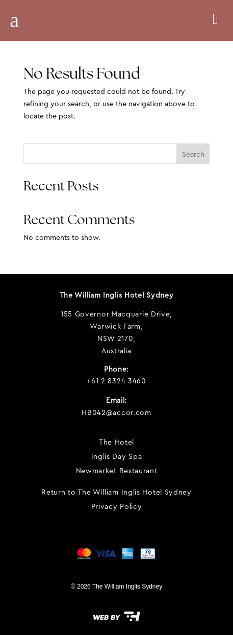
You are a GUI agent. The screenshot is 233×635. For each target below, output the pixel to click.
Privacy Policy (116, 506)
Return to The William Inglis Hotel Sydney (116, 492)
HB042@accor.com (116, 412)
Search (193, 154)
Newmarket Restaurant (117, 471)
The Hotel (116, 442)
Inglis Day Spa (116, 456)
